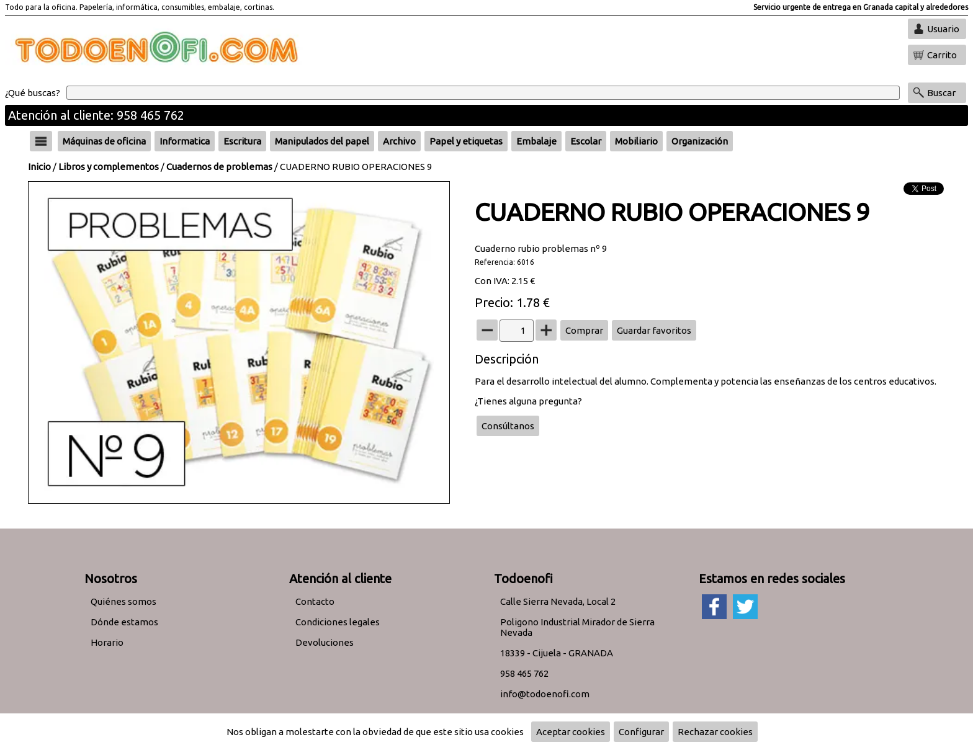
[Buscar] (483, 93)
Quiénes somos (123, 601)
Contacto (314, 601)
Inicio (39, 166)
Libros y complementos (108, 166)
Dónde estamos (124, 622)
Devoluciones (324, 642)
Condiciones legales (337, 622)
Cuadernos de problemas (219, 166)
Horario (107, 642)
